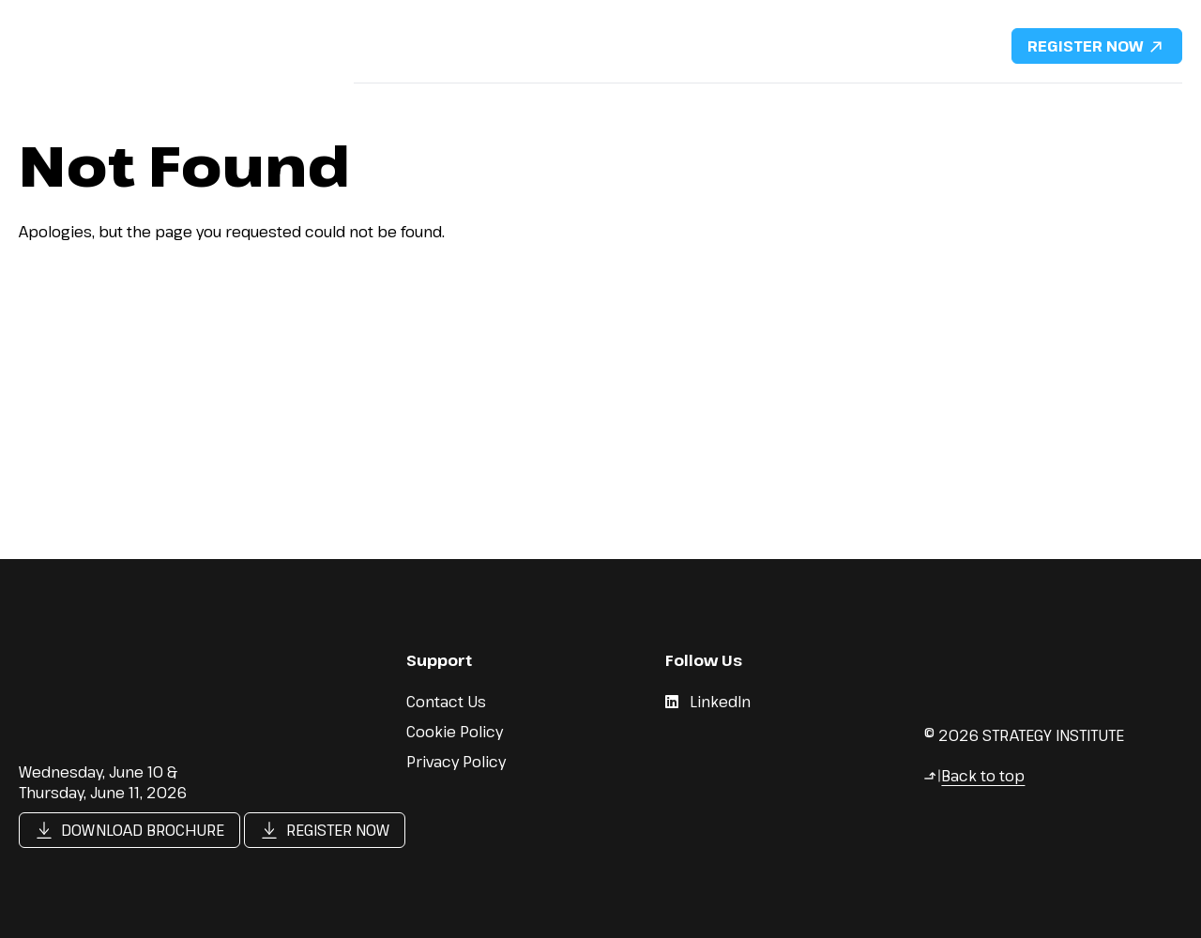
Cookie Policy (454, 731)
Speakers (498, 102)
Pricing (666, 102)
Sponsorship (766, 102)
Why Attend (395, 102)
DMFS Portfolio (892, 102)
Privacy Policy (456, 761)
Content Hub (1017, 102)
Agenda (587, 102)
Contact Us (1129, 102)
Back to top (974, 775)
